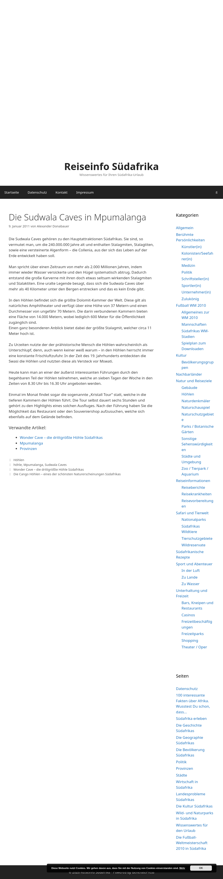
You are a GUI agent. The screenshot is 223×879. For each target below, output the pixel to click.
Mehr (182, 868)
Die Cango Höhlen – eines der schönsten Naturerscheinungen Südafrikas (67, 474)
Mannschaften (194, 324)
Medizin (188, 265)
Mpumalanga (31, 443)
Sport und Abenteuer (194, 563)
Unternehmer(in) (196, 292)
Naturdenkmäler (196, 400)
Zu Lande (190, 577)
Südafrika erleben (191, 718)
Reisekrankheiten (197, 493)
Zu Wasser (191, 583)
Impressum (85, 192)
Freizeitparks (193, 633)
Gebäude (190, 387)
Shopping (190, 640)
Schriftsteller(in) (195, 278)
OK (201, 868)
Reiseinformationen (193, 480)
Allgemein (184, 227)
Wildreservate (194, 544)
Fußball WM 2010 (191, 305)
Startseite (11, 192)
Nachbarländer (189, 374)
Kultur (181, 355)
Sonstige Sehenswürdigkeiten (197, 444)
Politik (187, 272)
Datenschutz (37, 192)
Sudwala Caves (56, 465)
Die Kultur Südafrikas (194, 806)
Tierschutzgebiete (197, 538)
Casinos (188, 614)
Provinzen (28, 448)
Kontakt (62, 192)
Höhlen (19, 460)
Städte (181, 775)
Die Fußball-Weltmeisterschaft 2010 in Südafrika (192, 843)
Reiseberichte (193, 487)
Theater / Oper (194, 646)
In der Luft (191, 570)
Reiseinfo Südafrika (111, 166)
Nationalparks (194, 519)
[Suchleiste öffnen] (216, 192)
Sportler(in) (191, 285)
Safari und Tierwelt (192, 512)
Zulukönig (190, 298)
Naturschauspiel (196, 407)
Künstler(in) (192, 246)
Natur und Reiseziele (194, 380)
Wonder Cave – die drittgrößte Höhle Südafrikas (61, 437)
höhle (18, 465)
